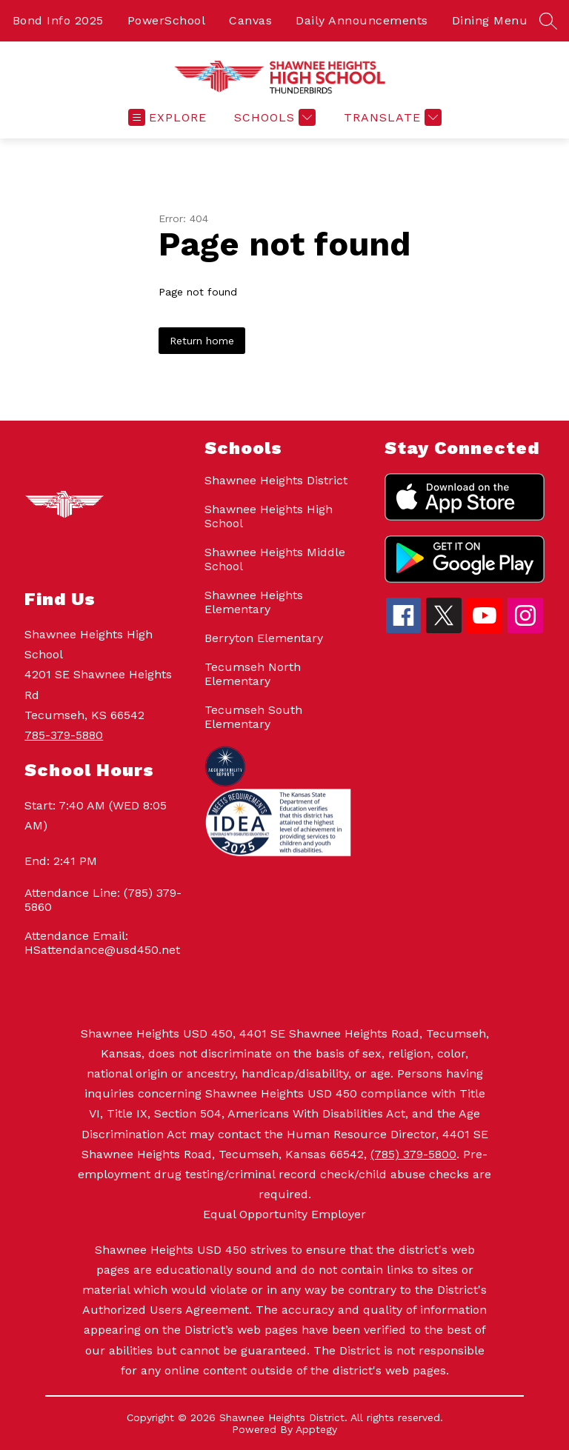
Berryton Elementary (263, 638)
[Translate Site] (391, 117)
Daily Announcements (362, 20)
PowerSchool (166, 20)
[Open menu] (167, 117)
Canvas (250, 20)
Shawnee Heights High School (268, 516)
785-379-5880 (63, 735)
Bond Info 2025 (58, 20)
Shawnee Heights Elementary (253, 602)
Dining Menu (490, 20)
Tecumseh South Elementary (253, 717)
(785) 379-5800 (413, 1154)
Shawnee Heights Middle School (274, 559)
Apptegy (316, 1429)
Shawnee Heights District (275, 480)
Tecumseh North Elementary (252, 674)
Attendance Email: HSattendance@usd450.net (102, 943)
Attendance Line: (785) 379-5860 (103, 900)
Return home (202, 341)
